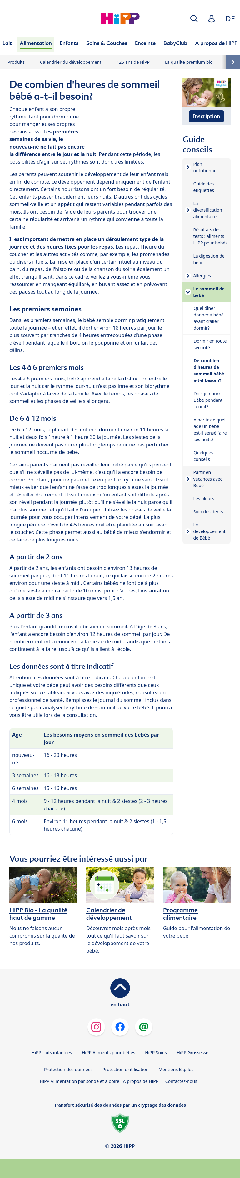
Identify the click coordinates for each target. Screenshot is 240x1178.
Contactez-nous (181, 1081)
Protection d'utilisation (125, 1069)
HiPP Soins (156, 1052)
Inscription (206, 116)
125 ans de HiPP (133, 62)
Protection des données (68, 1069)
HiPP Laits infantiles (52, 1052)
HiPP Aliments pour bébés (108, 1052)
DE (230, 18)
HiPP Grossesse (192, 1052)
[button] (194, 18)
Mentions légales (175, 1069)
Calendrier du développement (70, 62)
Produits (16, 62)
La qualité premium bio (189, 62)
